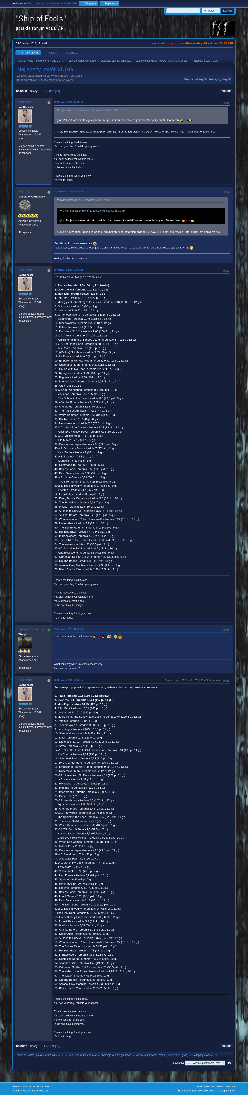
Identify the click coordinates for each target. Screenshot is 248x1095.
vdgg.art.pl (174, 43)
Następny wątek (220, 79)
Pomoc (200, 1086)
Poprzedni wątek (195, 79)
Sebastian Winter (31, 629)
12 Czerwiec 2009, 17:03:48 (68, 102)
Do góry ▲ (230, 1086)
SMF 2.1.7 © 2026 (21, 1086)
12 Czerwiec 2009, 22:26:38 (68, 191)
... (47, 91)
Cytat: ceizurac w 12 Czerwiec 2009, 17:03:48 (86, 200)
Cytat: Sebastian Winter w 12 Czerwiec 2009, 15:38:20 (91, 110)
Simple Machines (40, 1086)
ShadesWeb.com (40, 1090)
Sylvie (183, 60)
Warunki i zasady (214, 1086)
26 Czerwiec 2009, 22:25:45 (68, 680)
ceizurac (25, 102)
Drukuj (226, 91)
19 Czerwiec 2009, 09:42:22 (68, 270)
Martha (23, 192)
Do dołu (21, 91)
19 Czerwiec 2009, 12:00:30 (68, 629)
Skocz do (178, 1062)
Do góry (21, 1046)
